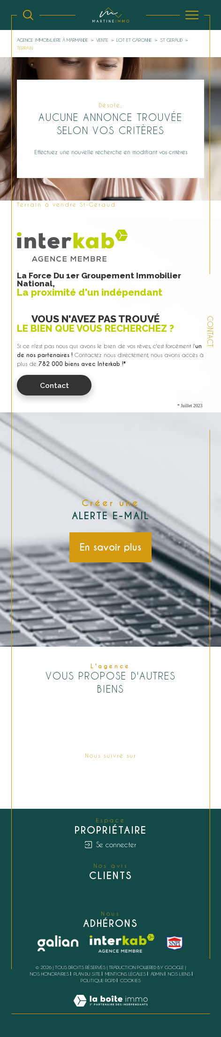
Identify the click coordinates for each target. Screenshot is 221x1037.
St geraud (171, 40)
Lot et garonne (134, 40)
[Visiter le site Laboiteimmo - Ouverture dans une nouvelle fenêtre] (110, 1010)
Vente (102, 40)
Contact (210, 331)
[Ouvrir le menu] (192, 15)
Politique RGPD (98, 980)
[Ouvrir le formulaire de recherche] (28, 15)
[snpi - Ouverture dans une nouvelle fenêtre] (174, 943)
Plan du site (87, 974)
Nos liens (179, 974)
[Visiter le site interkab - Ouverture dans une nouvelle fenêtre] (122, 943)
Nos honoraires (49, 974)
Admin (157, 974)
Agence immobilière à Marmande (52, 40)
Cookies (130, 980)
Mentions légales (125, 974)
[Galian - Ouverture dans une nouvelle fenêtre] (58, 943)
